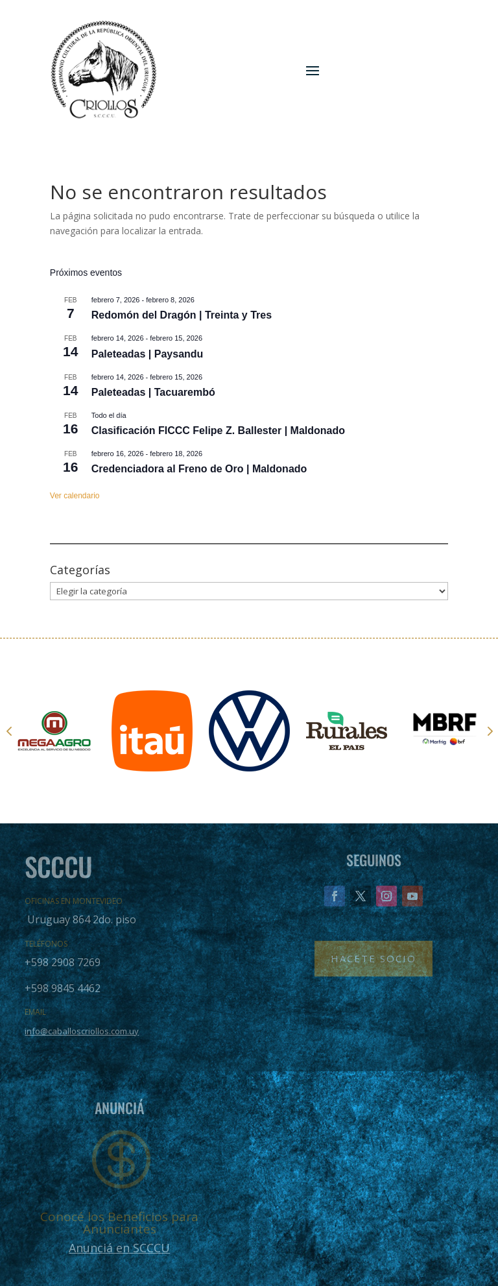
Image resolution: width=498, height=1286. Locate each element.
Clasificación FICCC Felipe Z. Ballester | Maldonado (218, 430)
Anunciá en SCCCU (119, 1248)
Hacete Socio (373, 958)
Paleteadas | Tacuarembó (153, 392)
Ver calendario (75, 495)
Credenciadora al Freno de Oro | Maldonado (199, 468)
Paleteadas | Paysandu (147, 353)
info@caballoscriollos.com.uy (82, 1031)
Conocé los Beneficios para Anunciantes (119, 1222)
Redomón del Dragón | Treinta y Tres (181, 315)
